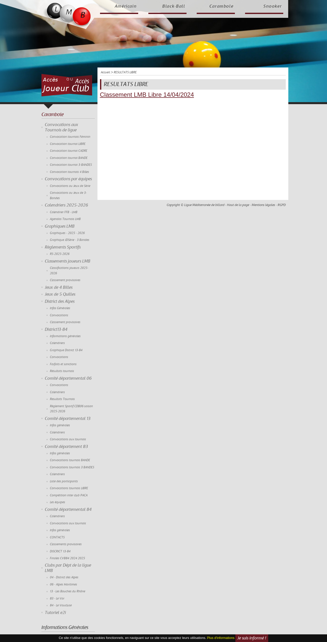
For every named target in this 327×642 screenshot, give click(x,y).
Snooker (272, 6)
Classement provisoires (65, 280)
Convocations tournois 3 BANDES (72, 467)
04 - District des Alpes (64, 577)
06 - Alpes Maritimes (63, 584)
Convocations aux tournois (68, 439)
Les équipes (57, 502)
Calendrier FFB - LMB (63, 212)
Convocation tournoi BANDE (69, 158)
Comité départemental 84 (68, 509)
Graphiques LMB (60, 226)
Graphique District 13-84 (66, 350)
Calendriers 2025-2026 (66, 205)
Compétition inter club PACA (69, 495)
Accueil (105, 72)
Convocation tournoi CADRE (68, 151)
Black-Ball (173, 6)
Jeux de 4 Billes (59, 287)
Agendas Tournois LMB (65, 219)
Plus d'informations (221, 638)
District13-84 (56, 329)
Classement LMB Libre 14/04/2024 (147, 94)
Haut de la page (238, 205)
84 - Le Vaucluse (61, 605)
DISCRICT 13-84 (60, 551)
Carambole (221, 6)
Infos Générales (60, 308)
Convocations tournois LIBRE (69, 488)
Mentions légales (263, 205)
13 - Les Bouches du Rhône (67, 591)
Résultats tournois (62, 371)
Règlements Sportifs (63, 247)
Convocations (59, 315)
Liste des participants (64, 481)
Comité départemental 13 (68, 418)
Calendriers (57, 343)
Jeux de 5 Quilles (60, 294)
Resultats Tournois (62, 399)
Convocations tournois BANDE (70, 460)
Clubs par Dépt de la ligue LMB (68, 568)
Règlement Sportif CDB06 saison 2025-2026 (71, 409)
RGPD (282, 205)
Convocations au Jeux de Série (70, 186)
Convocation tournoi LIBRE (68, 144)
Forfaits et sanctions (63, 364)
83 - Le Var (57, 598)
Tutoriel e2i (55, 612)
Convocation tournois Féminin (70, 137)
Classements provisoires (66, 544)
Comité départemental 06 (68, 378)
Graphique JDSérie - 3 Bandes (69, 240)
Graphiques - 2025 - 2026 (67, 233)
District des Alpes (60, 301)
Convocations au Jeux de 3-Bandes (68, 195)
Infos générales (60, 425)
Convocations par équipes (68, 179)
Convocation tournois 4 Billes (69, 172)
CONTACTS (57, 537)
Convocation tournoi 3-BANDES (71, 165)
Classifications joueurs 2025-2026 (69, 270)
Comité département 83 (66, 446)
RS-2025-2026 (59, 254)
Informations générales (65, 336)
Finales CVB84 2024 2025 (67, 558)
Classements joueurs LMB (67, 261)
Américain (126, 6)
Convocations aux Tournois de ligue (61, 127)
